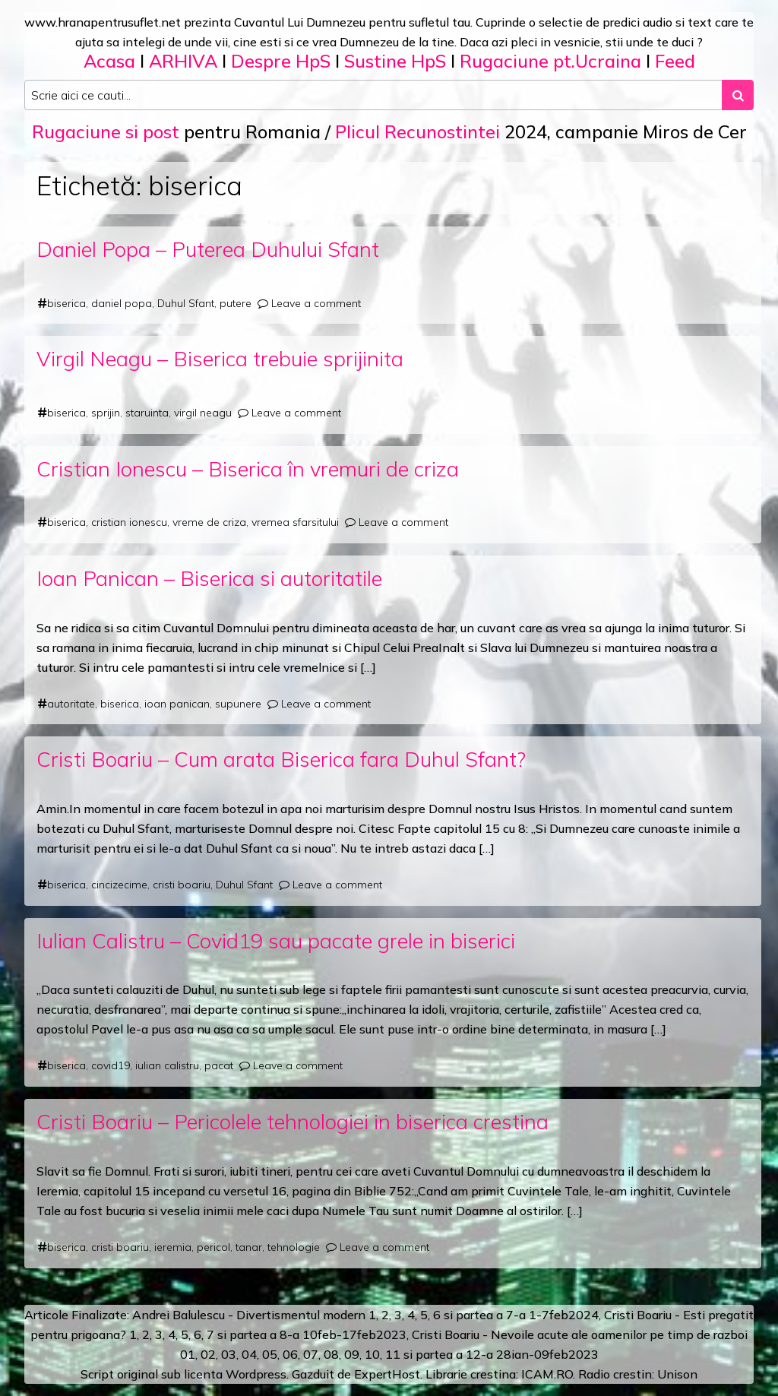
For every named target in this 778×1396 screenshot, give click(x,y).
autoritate (71, 704)
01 (187, 1354)
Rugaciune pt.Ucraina (550, 60)
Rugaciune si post (105, 131)
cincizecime (119, 884)
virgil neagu (203, 412)
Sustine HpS (395, 60)
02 (208, 1354)
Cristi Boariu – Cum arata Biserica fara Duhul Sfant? (281, 758)
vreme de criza (209, 522)
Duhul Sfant (185, 303)
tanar (249, 1247)
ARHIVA (183, 60)
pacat (218, 1065)
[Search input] (373, 95)
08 (331, 1354)
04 (249, 1354)
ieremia (172, 1247)
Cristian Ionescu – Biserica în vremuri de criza (247, 468)
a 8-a (284, 1334)
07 (310, 1354)
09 (351, 1354)
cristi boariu (181, 884)
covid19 (110, 1065)
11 (392, 1354)
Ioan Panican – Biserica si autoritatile (209, 578)
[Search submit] (738, 95)
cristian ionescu (129, 522)
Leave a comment (316, 303)
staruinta (147, 412)
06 (290, 1354)
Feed (675, 60)
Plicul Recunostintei (417, 131)
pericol (213, 1247)
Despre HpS (280, 60)
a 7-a (511, 1314)
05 (269, 1354)
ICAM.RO (547, 1374)
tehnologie (293, 1247)
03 (228, 1354)
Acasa (109, 60)
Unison (677, 1374)
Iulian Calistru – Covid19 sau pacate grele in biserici (275, 940)
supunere (238, 704)
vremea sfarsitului (295, 522)
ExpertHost (387, 1374)
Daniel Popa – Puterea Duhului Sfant (207, 249)
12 (473, 1354)
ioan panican (177, 704)
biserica (66, 303)
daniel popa (121, 303)
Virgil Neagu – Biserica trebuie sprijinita (219, 358)
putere (235, 303)
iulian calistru (167, 1065)
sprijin (105, 412)
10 (372, 1354)
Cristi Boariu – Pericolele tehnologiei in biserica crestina (292, 1121)
